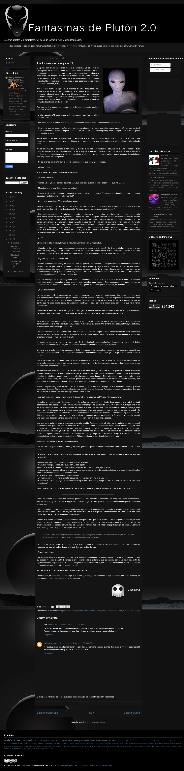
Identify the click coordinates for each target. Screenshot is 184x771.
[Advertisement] (163, 93)
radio (145, 746)
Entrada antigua (132, 713)
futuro (21, 746)
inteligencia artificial (175, 741)
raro (148, 746)
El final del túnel (14, 256)
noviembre (15, 271)
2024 (11, 201)
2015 (11, 227)
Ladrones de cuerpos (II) (15, 263)
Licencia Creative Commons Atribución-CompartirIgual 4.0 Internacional (82, 765)
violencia (47, 749)
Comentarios (157, 69)
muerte (84, 746)
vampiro (28, 749)
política (26, 743)
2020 (11, 206)
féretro (98, 611)
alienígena (61, 611)
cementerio (71, 611)
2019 (11, 210)
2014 (11, 231)
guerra (45, 746)
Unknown (48, 643)
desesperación (158, 743)
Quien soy (9, 63)
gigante (39, 746)
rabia (31, 743)
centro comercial (134, 743)
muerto (12, 743)
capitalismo (115, 743)
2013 (11, 235)
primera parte (133, 746)
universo (23, 749)
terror (114, 741)
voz (52, 749)
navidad (27, 740)
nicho (111, 611)
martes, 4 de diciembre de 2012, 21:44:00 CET (67, 625)
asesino (108, 743)
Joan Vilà (29, 765)
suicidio (57, 743)
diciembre (15, 243)
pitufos (122, 746)
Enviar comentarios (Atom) (94, 722)
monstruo (78, 746)
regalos (173, 746)
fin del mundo (14, 746)
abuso (77, 743)
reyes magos (56, 741)
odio (21, 743)
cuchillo (150, 743)
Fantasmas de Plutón (13, 765)
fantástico (157, 741)
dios (181, 743)
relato (47, 740)
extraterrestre (89, 611)
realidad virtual (155, 746)
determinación (174, 743)
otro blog (73, 46)
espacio (6, 746)
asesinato (102, 743)
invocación (57, 746)
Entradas (156, 65)
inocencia (51, 746)
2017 (11, 218)
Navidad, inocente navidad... (15, 248)
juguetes (64, 746)
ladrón (105, 611)
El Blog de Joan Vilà (16, 78)
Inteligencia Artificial (169, 195)
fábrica (26, 746)
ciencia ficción (89, 741)
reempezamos (165, 746)
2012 (11, 239)
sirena (180, 746)
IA (74, 743)
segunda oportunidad (45, 743)
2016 (11, 222)
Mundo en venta (157, 178)
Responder (48, 635)
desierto (166, 743)
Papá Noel (38, 740)
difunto (80, 611)
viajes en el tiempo (38, 749)
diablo (64, 741)
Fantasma (131, 741)
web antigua (135, 611)
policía (127, 746)
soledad (6, 749)
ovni (116, 611)
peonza (116, 746)
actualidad (89, 743)
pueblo (141, 746)
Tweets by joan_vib (156, 283)
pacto (103, 746)
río (177, 746)
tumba (125, 611)
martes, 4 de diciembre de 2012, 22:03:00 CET (72, 643)
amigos (96, 743)
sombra (12, 749)
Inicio (91, 713)
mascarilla (71, 746)
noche (99, 746)
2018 (11, 214)
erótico (151, 741)
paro (107, 746)
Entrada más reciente (47, 713)
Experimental (122, 741)
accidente (83, 743)
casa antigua (124, 743)
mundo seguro (92, 746)
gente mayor (33, 746)
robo (120, 611)
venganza (69, 743)
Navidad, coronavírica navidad (169, 157)
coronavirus (144, 743)
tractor (17, 749)
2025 (11, 197)
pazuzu (111, 746)
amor (137, 741)
